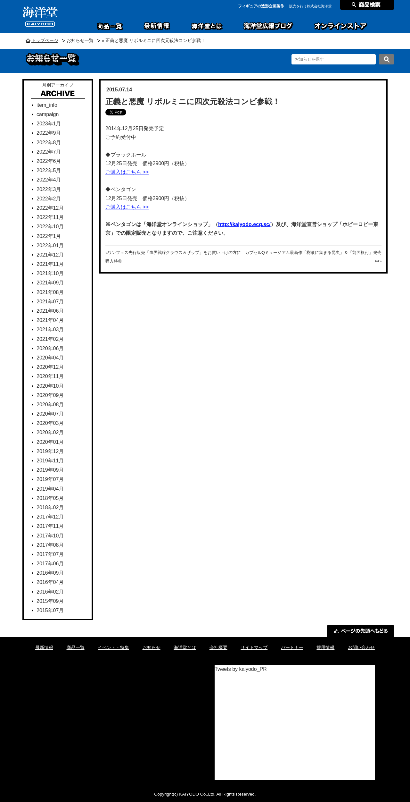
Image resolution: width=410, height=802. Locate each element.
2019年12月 (50, 451)
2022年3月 (49, 189)
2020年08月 (50, 404)
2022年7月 (49, 152)
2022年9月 (49, 133)
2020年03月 (50, 423)
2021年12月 (50, 254)
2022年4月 (49, 179)
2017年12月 (50, 516)
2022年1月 (49, 236)
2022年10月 (50, 226)
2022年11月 (50, 217)
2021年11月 (50, 264)
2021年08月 (50, 292)
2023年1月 (49, 123)
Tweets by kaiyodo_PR (241, 669)
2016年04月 (50, 582)
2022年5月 (49, 170)
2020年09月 (50, 395)
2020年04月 (50, 357)
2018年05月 (50, 498)
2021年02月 (50, 339)
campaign (48, 114)
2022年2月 (49, 198)
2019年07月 (50, 479)
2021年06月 (50, 311)
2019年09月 (50, 470)
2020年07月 (50, 414)
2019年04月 (50, 489)
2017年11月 (50, 526)
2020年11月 (50, 376)
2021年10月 (50, 273)
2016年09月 (50, 573)
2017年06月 (50, 563)
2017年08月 (50, 545)
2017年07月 (50, 554)
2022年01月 (50, 245)
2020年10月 (50, 386)
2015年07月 (50, 610)
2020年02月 (50, 432)
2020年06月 (50, 348)
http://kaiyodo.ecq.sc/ (244, 224)
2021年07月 (50, 301)
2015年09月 (50, 601)
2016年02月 (50, 592)
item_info (47, 105)
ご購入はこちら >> (127, 172)
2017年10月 (50, 535)
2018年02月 (50, 507)
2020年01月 (50, 442)
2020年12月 (50, 367)
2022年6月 (49, 161)
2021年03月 (50, 329)
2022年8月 (49, 142)
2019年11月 (50, 460)
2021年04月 (50, 320)
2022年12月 (50, 208)
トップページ (44, 40)
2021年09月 (50, 282)
